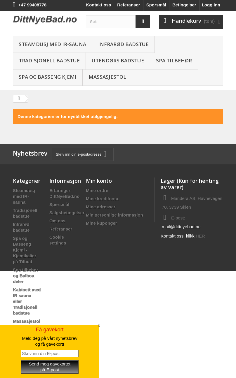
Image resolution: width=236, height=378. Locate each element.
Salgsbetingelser (66, 212)
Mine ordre (97, 190)
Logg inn (211, 4)
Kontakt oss (98, 4)
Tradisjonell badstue (49, 60)
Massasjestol (107, 76)
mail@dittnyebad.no (181, 226)
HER (200, 235)
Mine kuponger (101, 223)
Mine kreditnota (102, 198)
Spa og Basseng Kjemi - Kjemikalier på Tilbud (24, 250)
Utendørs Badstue (118, 60)
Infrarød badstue (123, 44)
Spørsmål (156, 4)
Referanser (128, 4)
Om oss (57, 220)
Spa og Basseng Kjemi (48, 76)
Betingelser (184, 4)
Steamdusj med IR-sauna (52, 44)
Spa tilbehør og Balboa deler (25, 275)
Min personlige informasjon (114, 214)
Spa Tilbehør (174, 60)
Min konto (99, 180)
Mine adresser (100, 206)
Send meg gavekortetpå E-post (50, 366)
